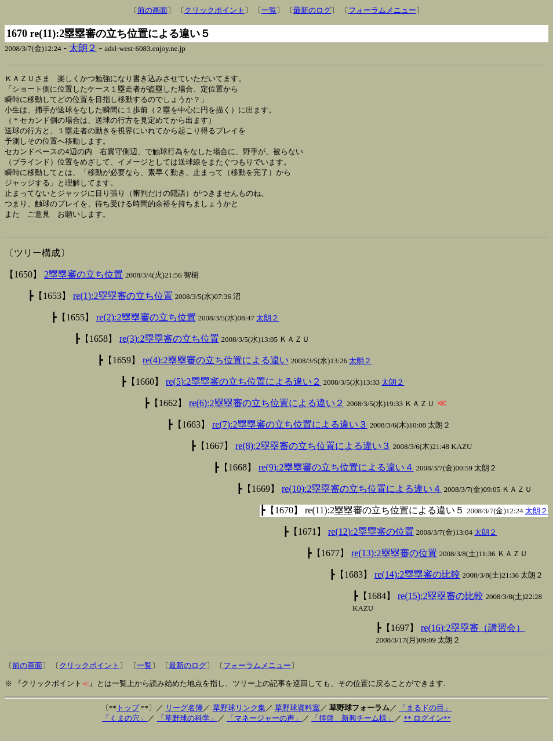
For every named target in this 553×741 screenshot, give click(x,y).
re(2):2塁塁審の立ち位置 (146, 327)
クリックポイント (214, 10)
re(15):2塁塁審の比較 (440, 606)
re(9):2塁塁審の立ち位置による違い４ (336, 477)
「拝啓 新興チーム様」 (352, 728)
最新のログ (312, 10)
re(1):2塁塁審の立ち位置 (123, 306)
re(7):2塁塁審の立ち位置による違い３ (290, 434)
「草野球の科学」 (187, 728)
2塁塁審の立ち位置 (83, 284)
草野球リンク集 (239, 717)
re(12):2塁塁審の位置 (371, 541)
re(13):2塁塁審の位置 (394, 563)
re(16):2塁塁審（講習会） (473, 638)
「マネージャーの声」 (264, 728)
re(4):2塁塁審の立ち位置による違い (216, 370)
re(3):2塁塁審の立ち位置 (169, 348)
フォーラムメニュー (382, 10)
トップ (128, 717)
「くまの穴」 (124, 728)
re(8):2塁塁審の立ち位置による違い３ (313, 456)
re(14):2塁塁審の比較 (417, 584)
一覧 (268, 10)
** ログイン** (426, 728)
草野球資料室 (297, 717)
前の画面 (152, 10)
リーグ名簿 (184, 717)
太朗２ (83, 48)
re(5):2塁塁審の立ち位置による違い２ (243, 391)
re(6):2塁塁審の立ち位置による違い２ (266, 413)
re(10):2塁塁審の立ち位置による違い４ (362, 498)
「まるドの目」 (425, 717)
